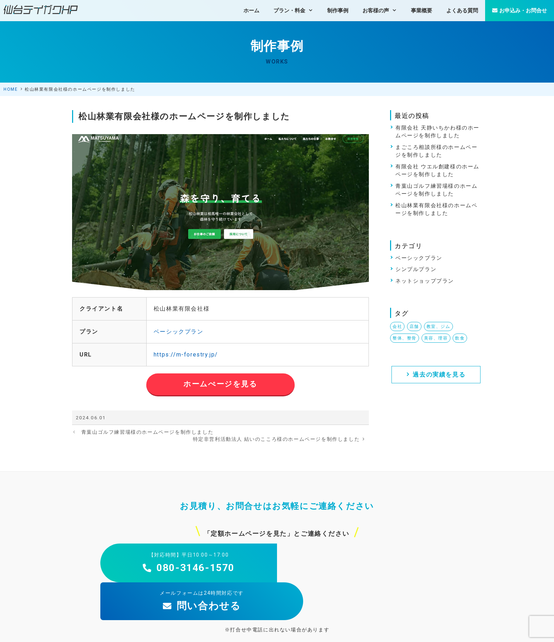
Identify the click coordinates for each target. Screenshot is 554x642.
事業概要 (421, 10)
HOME (11, 89)
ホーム (251, 10)
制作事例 (337, 10)
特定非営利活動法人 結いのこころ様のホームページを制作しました (276, 439)
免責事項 (479, 630)
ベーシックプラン (179, 331)
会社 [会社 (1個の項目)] (397, 326)
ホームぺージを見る (220, 384)
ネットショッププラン (424, 281)
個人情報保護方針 (397, 630)
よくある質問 (462, 10)
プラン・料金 (296, 10)
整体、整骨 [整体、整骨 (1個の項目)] (405, 338)
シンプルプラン (415, 269)
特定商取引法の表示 (443, 630)
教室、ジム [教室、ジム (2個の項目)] (438, 326)
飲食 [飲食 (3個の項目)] (460, 338)
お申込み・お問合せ (519, 10)
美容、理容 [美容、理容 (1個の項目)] (436, 338)
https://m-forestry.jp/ (186, 354)
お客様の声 (383, 10)
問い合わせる (365, 568)
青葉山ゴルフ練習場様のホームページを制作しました (147, 432)
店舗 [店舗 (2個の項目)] (414, 326)
